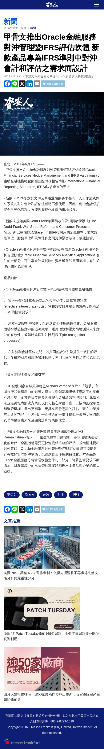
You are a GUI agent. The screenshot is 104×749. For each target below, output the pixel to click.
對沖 (61, 494)
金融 (46, 494)
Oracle (29, 494)
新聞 (33, 28)
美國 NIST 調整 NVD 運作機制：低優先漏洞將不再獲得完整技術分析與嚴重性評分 (51, 575)
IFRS (75, 494)
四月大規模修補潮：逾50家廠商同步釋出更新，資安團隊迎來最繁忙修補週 (52, 697)
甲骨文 (11, 494)
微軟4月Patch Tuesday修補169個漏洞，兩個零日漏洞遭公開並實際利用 (51, 636)
